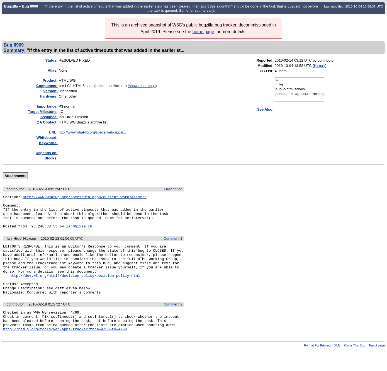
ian (299, 79)
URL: (53, 132)
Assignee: (49, 117)
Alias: (52, 70)
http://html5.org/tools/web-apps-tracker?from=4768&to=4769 (65, 349)
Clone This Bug (354, 366)
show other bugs (142, 86)
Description (173, 189)
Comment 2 (173, 321)
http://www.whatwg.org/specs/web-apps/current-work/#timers (85, 197)
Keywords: (48, 143)
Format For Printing (317, 366)
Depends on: (47, 153)
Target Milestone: (43, 112)
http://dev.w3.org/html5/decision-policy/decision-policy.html (74, 288)
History (319, 66)
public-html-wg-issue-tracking (299, 94)
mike (299, 84)
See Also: (265, 109)
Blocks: (51, 158)
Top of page (377, 366)
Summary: (15, 50)
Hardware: (49, 96)
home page (203, 31)
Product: (50, 80)
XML (337, 366)
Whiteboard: (47, 137)
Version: (50, 91)
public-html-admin (299, 89)
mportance (46, 106)
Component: (47, 86)
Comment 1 (173, 245)
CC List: (267, 71)
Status (51, 60)
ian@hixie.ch (79, 232)
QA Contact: (46, 122)
